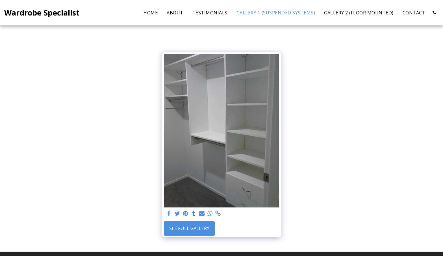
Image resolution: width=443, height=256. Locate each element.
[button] (434, 12)
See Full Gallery (189, 228)
